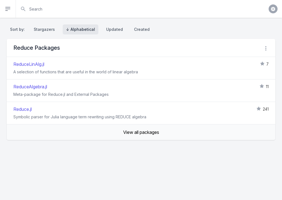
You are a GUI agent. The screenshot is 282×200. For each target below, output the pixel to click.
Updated (114, 29)
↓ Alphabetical (80, 29)
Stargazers (44, 29)
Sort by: (18, 29)
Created (142, 29)
